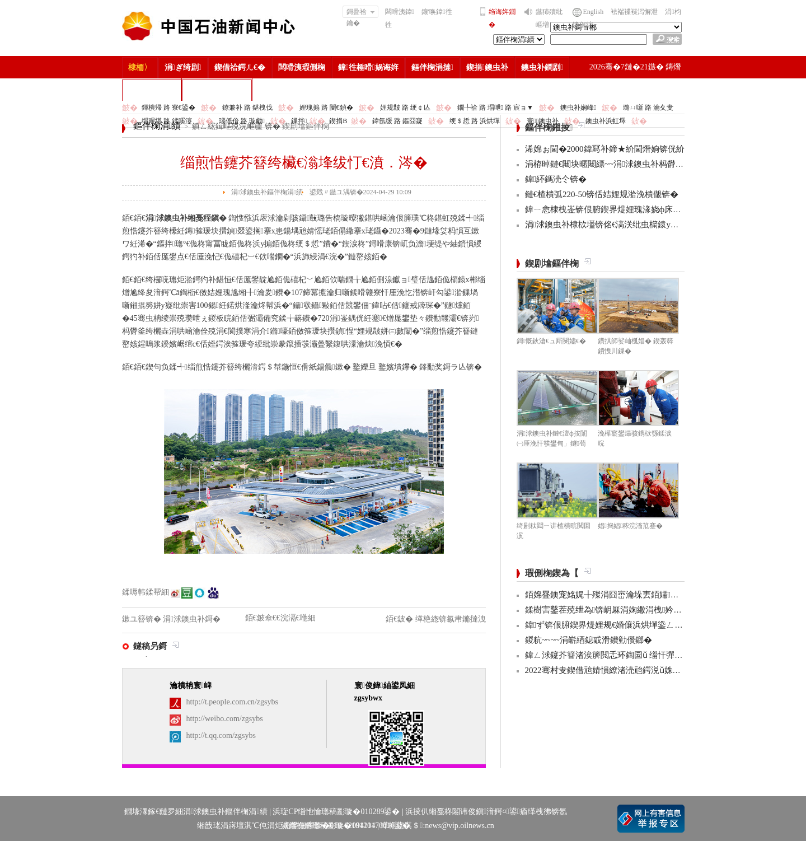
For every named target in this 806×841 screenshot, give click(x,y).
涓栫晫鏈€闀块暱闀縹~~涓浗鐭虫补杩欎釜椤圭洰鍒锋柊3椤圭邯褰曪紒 (657, 164)
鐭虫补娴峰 (578, 107)
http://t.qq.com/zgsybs (221, 735)
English (593, 12)
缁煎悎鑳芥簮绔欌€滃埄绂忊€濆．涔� (304, 163)
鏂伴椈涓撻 (432, 67)
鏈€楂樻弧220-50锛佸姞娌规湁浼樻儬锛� (602, 194)
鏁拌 (299, 121)
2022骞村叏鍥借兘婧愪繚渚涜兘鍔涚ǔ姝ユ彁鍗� (615, 670)
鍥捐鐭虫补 (487, 67)
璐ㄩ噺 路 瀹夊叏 (648, 107)
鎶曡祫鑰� (360, 13)
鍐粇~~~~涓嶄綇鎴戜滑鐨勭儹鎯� (588, 640)
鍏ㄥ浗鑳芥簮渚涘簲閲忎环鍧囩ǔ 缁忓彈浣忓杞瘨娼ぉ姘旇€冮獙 (648, 655)
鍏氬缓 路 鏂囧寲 (397, 121)
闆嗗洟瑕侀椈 (301, 67)
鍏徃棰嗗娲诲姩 (368, 67)
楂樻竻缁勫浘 (151, 90)
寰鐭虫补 (543, 121)
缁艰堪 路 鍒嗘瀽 (167, 121)
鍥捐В (338, 121)
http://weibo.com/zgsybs (224, 718)
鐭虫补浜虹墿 (605, 121)
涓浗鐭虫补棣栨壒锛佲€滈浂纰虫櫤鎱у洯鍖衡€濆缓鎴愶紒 (633, 224)
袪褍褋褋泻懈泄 (634, 12)
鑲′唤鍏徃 (436, 12)
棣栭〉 (140, 67)
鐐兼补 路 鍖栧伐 (247, 107)
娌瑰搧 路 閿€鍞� (326, 107)
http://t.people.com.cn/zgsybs (232, 702)
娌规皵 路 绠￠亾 (405, 107)
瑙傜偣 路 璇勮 (242, 121)
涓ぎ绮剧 (183, 67)
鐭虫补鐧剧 (542, 67)
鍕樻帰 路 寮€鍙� (168, 107)
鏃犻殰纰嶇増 (549, 18)
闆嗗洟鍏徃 (399, 18)
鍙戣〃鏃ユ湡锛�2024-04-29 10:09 (360, 192)
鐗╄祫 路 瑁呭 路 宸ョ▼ (495, 107)
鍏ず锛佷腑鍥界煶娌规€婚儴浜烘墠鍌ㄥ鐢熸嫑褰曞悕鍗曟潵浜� (647, 624)
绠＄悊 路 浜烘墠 (474, 121)
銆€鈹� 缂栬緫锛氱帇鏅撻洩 (436, 619)
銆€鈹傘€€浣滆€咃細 (280, 618)
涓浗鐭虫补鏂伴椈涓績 (267, 192)
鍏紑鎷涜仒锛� (556, 179)
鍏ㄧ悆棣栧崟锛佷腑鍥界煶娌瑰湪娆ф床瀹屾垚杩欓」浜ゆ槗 (637, 209)
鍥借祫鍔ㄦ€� (239, 67)
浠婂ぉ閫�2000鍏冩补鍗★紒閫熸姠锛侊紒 (605, 148)
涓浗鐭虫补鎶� (217, 90)
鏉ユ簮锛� (142, 619)
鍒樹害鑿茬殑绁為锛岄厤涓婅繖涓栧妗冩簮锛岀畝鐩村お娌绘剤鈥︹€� (660, 609)
